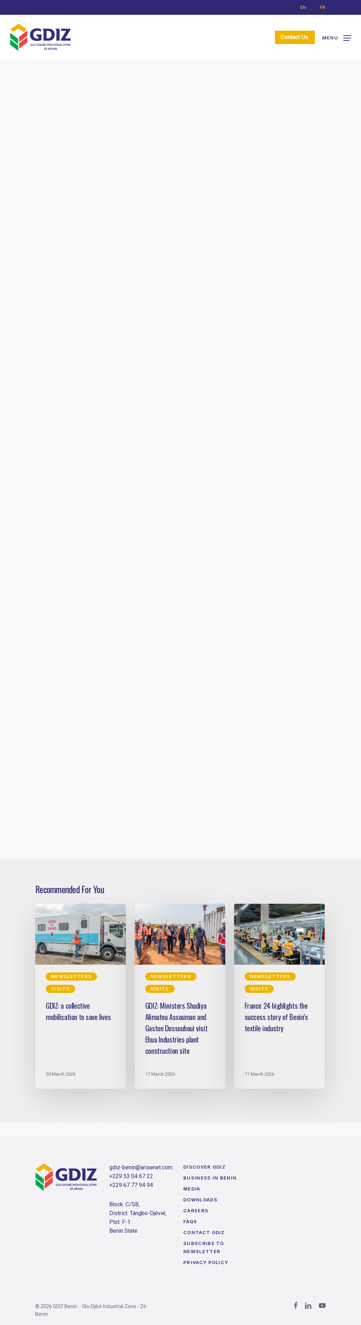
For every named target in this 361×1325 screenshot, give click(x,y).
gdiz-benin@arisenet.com (140, 1167)
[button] (336, 37)
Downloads (200, 1199)
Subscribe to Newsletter (203, 1247)
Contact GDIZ (204, 1232)
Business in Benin (210, 1178)
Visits (110, 86)
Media (192, 1189)
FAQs (190, 1221)
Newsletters (65, 86)
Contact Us (297, 37)
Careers (195, 1210)
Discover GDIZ (204, 1167)
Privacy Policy (205, 1262)
